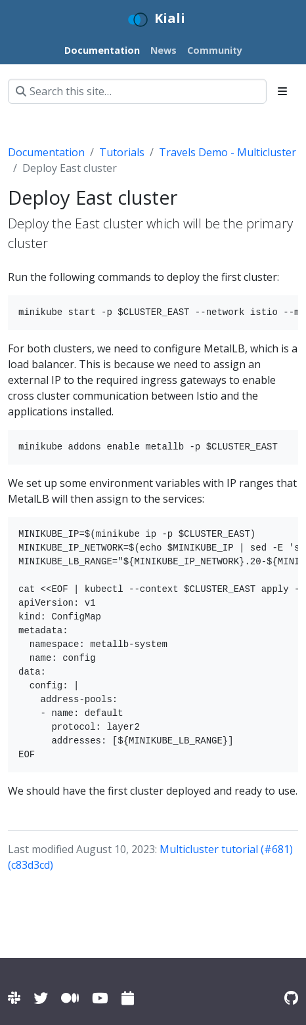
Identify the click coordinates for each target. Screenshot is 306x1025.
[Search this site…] (137, 91)
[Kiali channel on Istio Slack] (14, 997)
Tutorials (121, 152)
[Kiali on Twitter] (40, 997)
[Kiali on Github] (291, 997)
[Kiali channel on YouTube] (100, 997)
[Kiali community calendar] (127, 997)
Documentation (46, 152)
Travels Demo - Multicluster (227, 152)
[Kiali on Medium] (70, 997)
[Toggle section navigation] (282, 91)
